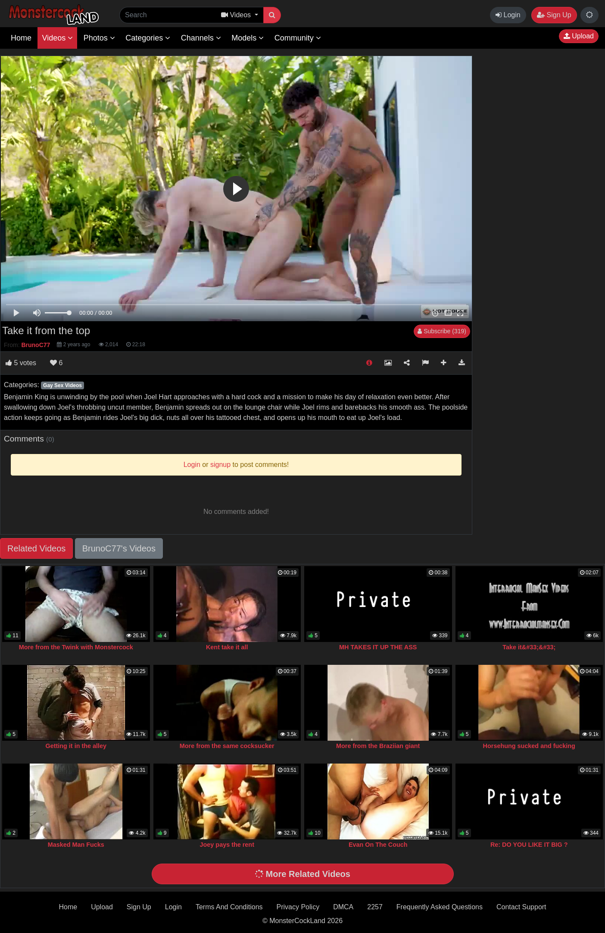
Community (297, 38)
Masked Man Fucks (76, 844)
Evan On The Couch (378, 844)
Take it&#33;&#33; (528, 647)
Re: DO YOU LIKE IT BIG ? (529, 844)
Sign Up (554, 15)
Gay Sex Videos (62, 385)
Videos (57, 38)
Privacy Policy (298, 907)
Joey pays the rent (227, 844)
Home (21, 38)
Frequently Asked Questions (439, 907)
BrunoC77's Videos (119, 548)
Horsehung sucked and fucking (529, 745)
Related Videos (36, 548)
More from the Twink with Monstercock (76, 647)
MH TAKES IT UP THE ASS (378, 647)
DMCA (343, 907)
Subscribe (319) (442, 331)
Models (247, 38)
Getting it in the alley (75, 745)
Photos (99, 38)
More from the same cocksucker (227, 745)
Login (508, 15)
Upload (579, 36)
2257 (375, 907)
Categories (147, 38)
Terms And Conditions (229, 907)
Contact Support (521, 907)
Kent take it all (227, 647)
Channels (201, 38)
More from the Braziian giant (378, 745)
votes (21, 362)
